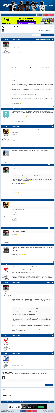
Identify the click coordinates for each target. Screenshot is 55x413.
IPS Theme (2, 410)
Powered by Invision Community (48, 411)
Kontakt (9, 411)
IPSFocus (6, 410)
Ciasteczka (12, 411)
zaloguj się (33, 373)
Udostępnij (41, 30)
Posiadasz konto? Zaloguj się (43, 5)
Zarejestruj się (51, 5)
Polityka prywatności (4, 411)
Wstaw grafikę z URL (48, 380)
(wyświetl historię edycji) (28, 194)
